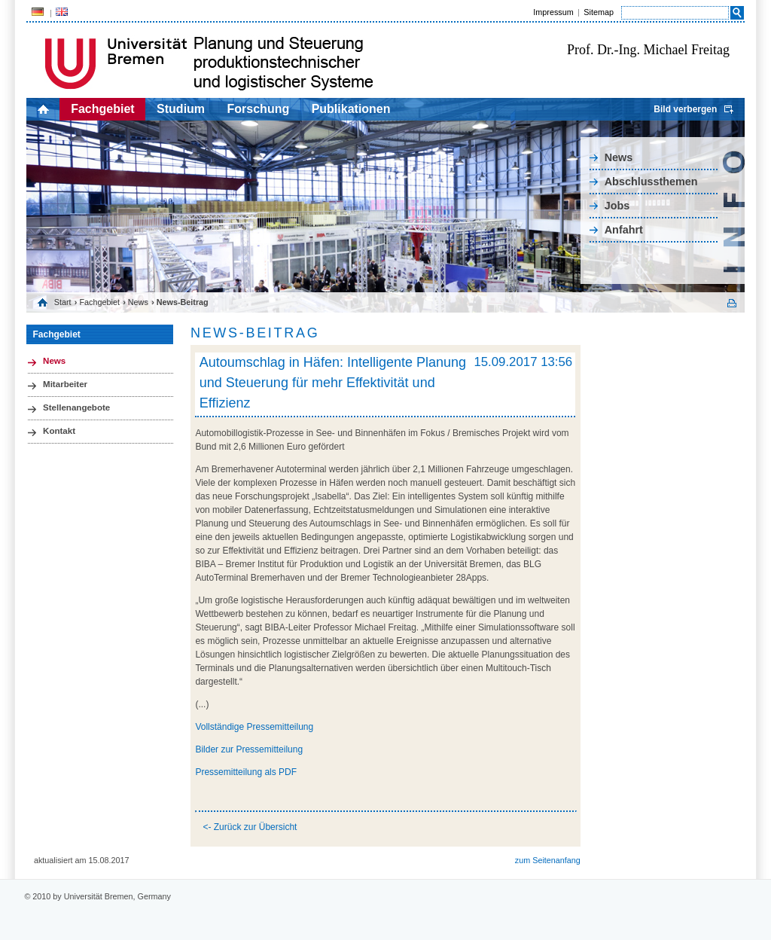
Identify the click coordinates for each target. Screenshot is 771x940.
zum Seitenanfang (548, 860)
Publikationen (351, 108)
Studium (181, 108)
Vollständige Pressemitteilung (254, 727)
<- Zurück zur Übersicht (250, 827)
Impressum (553, 12)
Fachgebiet (102, 108)
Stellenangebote (76, 407)
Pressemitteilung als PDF (246, 772)
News (619, 157)
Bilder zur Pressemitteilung (249, 749)
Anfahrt (624, 230)
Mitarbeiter (65, 384)
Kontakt (59, 430)
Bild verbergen (685, 109)
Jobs (617, 206)
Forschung (258, 108)
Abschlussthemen (651, 181)
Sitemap (599, 12)
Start (63, 302)
